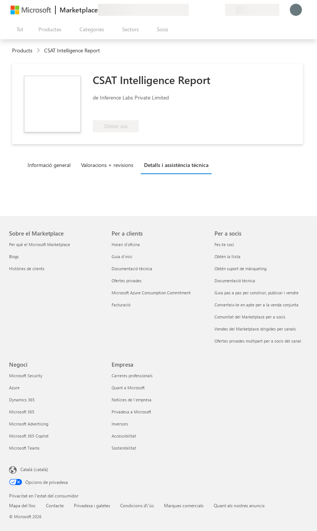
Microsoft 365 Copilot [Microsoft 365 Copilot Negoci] (29, 436)
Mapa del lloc (22, 505)
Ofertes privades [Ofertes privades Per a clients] (127, 280)
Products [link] (22, 50)
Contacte (55, 505)
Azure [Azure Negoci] (14, 387)
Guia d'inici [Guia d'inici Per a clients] (122, 256)
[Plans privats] (219, 10)
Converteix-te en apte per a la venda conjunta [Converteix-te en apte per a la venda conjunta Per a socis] (256, 305)
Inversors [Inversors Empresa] (120, 424)
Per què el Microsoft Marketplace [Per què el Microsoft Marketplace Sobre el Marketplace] (39, 244)
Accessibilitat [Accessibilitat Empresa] (124, 436)
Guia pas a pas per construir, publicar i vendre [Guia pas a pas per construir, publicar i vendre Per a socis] (256, 292)
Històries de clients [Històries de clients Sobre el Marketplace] (26, 268)
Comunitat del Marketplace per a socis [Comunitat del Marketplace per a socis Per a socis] (249, 317)
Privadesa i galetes (92, 505)
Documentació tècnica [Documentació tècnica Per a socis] (234, 280)
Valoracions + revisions (107, 164)
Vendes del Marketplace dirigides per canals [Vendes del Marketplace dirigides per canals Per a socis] (255, 329)
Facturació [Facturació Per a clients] (121, 305)
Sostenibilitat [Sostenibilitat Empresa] (124, 448)
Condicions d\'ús (137, 505)
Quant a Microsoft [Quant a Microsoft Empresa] (128, 387)
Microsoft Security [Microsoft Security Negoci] (25, 375)
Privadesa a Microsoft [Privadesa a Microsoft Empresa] (131, 412)
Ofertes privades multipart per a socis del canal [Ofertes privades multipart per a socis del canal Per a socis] (257, 341)
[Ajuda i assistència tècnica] (201, 10)
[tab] (51, 164)
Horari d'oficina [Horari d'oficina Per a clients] (126, 244)
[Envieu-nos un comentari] (192, 10)
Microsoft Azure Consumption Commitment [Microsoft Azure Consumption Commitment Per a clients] (151, 292)
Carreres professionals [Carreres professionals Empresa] (132, 375)
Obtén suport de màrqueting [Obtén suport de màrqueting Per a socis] (240, 268)
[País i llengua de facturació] (252, 10)
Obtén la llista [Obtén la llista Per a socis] (227, 256)
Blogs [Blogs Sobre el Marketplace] (14, 256)
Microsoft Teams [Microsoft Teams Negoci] (24, 448)
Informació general (49, 164)
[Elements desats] (210, 10)
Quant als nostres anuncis (239, 505)
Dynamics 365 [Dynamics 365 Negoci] (22, 399)
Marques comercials (184, 505)
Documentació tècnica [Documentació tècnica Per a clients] (132, 268)
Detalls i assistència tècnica (176, 164)
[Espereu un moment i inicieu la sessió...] (295, 10)
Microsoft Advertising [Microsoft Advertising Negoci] (28, 424)
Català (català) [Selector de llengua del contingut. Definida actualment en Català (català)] (34, 469)
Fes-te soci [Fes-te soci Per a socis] (224, 244)
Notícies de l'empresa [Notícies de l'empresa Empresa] (132, 399)
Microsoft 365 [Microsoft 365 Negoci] (21, 412)
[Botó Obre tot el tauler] (18, 29)
